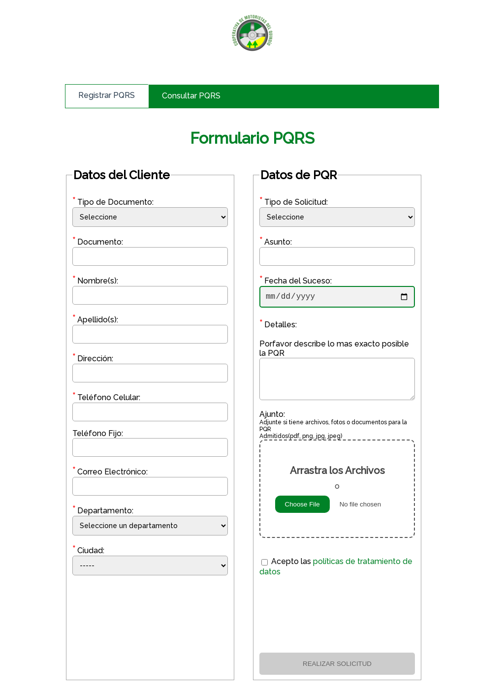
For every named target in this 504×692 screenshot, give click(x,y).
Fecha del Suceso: (295, 280)
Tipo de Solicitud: (293, 202)
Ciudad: (88, 550)
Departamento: (102, 510)
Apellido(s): (95, 319)
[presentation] (337, 616)
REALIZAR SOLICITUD (337, 665)
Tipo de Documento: (113, 202)
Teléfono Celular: (106, 397)
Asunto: (275, 242)
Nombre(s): (95, 280)
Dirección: (92, 358)
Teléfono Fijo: (97, 433)
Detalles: (278, 326)
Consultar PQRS (191, 95)
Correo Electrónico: (110, 471)
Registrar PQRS (106, 95)
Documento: (97, 242)
